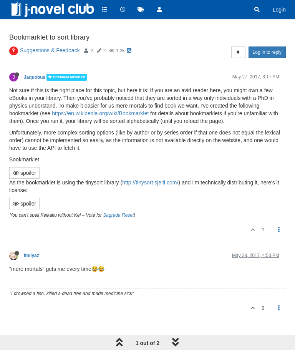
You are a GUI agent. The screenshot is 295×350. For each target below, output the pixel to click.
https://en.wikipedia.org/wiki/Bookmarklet (100, 113)
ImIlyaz (31, 255)
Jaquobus (34, 77)
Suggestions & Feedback (50, 50)
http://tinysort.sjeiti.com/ (150, 182)
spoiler (24, 173)
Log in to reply (267, 52)
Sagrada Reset (118, 215)
